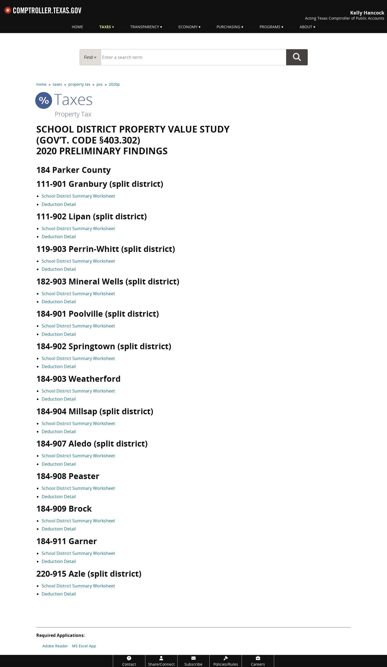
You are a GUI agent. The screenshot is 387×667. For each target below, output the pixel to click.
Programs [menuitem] (270, 26)
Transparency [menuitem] (144, 26)
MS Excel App (84, 645)
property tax (79, 84)
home (41, 84)
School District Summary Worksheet (78, 196)
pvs (99, 84)
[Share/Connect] (161, 661)
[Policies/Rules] (226, 661)
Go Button (297, 57)
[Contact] (129, 661)
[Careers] (258, 661)
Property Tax (73, 113)
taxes (57, 84)
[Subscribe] (194, 661)
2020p (114, 84)
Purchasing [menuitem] (228, 26)
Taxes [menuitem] (105, 26)
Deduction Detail (59, 204)
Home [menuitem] (77, 26)
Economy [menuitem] (188, 26)
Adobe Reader (55, 645)
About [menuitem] (306, 26)
